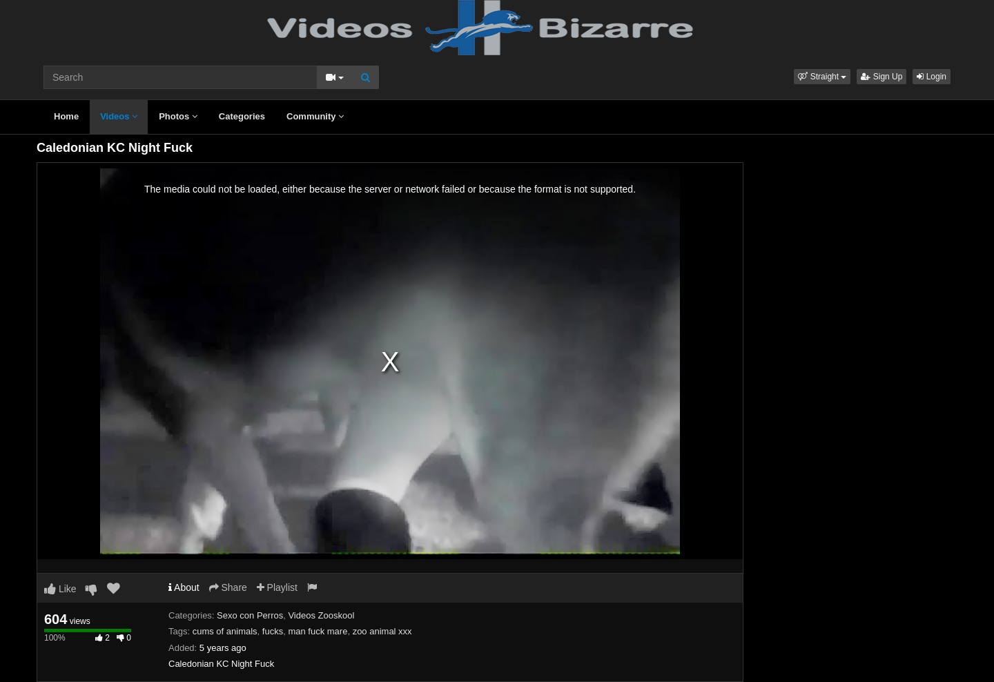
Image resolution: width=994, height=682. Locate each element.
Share (228, 587)
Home (66, 116)
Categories (242, 116)
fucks (272, 631)
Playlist (277, 587)
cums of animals (225, 631)
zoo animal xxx (382, 631)
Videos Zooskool (321, 615)
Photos (178, 116)
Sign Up (881, 76)
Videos (118, 116)
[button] (822, 76)
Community (315, 116)
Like (60, 588)
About (183, 587)
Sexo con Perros (250, 615)
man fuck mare (317, 631)
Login (931, 76)
